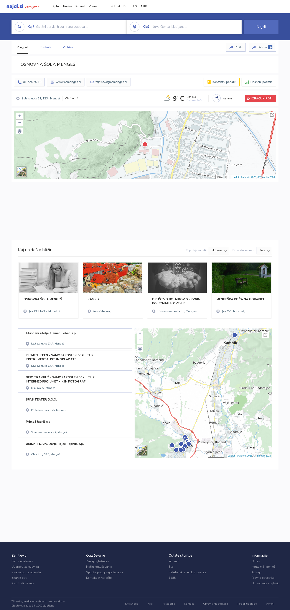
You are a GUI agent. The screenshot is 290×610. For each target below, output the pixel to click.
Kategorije (169, 603)
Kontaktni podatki (224, 82)
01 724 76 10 (32, 82)
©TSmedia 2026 (266, 177)
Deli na (265, 47)
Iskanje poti (19, 578)
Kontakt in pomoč (263, 567)
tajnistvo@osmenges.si (111, 82)
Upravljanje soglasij (265, 583)
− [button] (19, 123)
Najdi (261, 26)
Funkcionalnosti (22, 561)
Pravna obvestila (263, 578)
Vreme (93, 6)
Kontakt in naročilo (99, 578)
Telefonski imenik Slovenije (187, 572)
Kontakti (45, 47)
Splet (56, 6)
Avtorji (256, 572)
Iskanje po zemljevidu (26, 572)
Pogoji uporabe (247, 603)
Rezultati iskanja (23, 583)
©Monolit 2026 (248, 177)
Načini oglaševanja (99, 567)
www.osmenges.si (68, 82)
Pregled (22, 47)
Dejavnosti (131, 603)
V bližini (68, 47)
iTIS (134, 6)
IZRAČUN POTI (261, 99)
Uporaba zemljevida (25, 567)
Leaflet (235, 177)
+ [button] (19, 116)
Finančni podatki (261, 82)
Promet (80, 6)
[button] (19, 131)
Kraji (150, 603)
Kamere (227, 98)
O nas (256, 561)
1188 (144, 6)
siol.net (115, 6)
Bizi (126, 6)
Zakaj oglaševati (97, 561)
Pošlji (238, 47)
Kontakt (189, 603)
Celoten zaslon (272, 115)
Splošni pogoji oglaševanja (104, 572)
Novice (67, 6)
